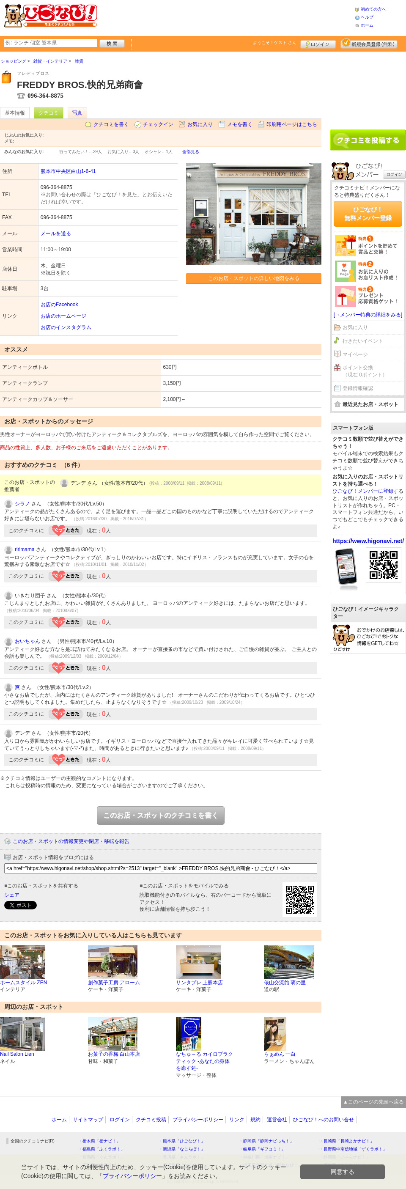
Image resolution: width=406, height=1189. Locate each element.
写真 (77, 113)
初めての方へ (373, 9)
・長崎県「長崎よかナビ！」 (346, 1141)
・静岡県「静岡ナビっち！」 (266, 1141)
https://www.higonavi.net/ (368, 541)
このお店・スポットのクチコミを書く (160, 815)
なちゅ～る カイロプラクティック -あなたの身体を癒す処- (204, 1061)
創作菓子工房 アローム (114, 983)
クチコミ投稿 (151, 1120)
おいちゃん (27, 641)
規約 (255, 1120)
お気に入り (200, 124)
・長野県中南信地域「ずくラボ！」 (353, 1149)
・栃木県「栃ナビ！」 (99, 1141)
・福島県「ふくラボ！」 (101, 1149)
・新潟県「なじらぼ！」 (182, 1149)
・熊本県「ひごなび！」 (182, 1141)
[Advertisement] (226, 17)
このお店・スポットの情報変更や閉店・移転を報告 (71, 841)
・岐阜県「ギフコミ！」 (262, 1149)
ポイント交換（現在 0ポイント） (365, 371)
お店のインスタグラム (66, 327)
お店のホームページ (63, 316)
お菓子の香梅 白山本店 (114, 1054)
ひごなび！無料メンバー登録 (368, 213)
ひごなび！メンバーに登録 (362, 491)
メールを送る (56, 233)
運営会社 (277, 1120)
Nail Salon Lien (17, 1054)
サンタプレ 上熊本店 (199, 983)
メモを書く (239, 124)
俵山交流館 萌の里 (285, 983)
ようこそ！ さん (274, 42)
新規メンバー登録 (369, 43)
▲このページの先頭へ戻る (373, 1102)
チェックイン (158, 124)
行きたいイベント (363, 341)
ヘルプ (367, 17)
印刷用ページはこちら (291, 124)
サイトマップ (88, 1120)
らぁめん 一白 (280, 1054)
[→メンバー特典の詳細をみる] (368, 315)
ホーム (367, 25)
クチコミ (48, 113)
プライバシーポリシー (198, 1120)
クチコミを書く (111, 124)
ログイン (318, 43)
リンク (236, 1120)
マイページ (355, 354)
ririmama (25, 549)
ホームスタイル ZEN (23, 983)
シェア (11, 895)
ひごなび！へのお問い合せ (323, 1120)
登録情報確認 (358, 388)
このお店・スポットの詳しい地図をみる (253, 278)
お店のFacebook (59, 305)
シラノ (22, 504)
